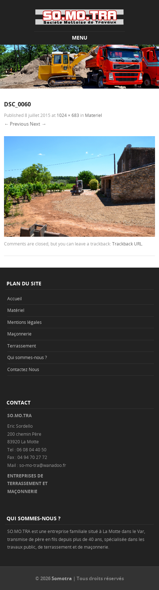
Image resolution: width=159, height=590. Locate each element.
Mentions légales (24, 322)
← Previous (16, 124)
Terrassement (21, 346)
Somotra (62, 578)
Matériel (15, 310)
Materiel (93, 115)
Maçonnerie (19, 334)
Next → (38, 124)
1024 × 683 (68, 115)
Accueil (14, 298)
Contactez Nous (23, 369)
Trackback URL (127, 244)
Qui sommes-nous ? (27, 357)
